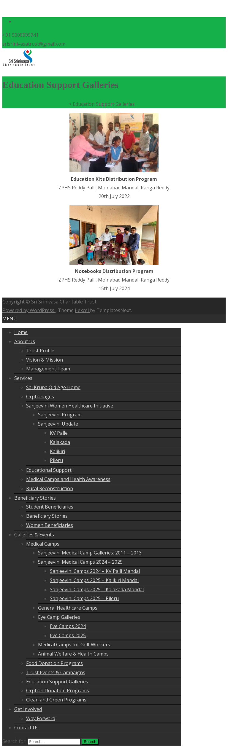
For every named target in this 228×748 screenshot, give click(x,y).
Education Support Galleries (57, 681)
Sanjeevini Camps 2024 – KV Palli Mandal (95, 571)
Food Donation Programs (54, 663)
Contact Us (26, 727)
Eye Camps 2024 (68, 626)
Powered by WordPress (29, 310)
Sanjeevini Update (58, 424)
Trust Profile (40, 350)
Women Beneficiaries (49, 525)
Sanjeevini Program (60, 414)
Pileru (56, 460)
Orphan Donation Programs (57, 690)
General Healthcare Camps (67, 608)
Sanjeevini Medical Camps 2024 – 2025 (80, 562)
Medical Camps (42, 544)
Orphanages (40, 396)
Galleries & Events (34, 534)
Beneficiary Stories (35, 498)
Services (23, 378)
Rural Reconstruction (49, 488)
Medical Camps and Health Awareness (68, 479)
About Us (24, 341)
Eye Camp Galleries (59, 617)
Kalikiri (57, 451)
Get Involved (28, 709)
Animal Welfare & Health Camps (73, 653)
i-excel (82, 310)
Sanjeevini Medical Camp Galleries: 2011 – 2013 (90, 552)
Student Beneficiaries (49, 507)
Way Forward (40, 718)
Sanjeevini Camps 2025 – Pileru (84, 598)
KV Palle (59, 433)
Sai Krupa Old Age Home (53, 387)
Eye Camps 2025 (68, 635)
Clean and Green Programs (56, 699)
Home (21, 332)
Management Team (48, 368)
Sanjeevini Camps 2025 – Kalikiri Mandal (94, 580)
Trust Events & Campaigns (55, 672)
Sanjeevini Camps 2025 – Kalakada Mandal (97, 589)
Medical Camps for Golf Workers (74, 644)
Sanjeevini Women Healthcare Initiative (69, 405)
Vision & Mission (44, 360)
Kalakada (60, 442)
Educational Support (49, 470)
